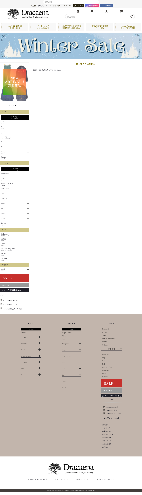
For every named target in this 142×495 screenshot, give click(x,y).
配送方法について (84, 482)
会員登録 (105, 425)
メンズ (30, 323)
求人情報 (105, 447)
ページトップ (54, 5)
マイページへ (106, 428)
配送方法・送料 (107, 434)
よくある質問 (106, 444)
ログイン (67, 5)
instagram (92, 5)
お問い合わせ (106, 437)
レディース (71, 323)
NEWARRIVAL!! (14, 81)
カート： (78, 5)
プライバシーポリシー (105, 482)
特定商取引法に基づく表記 (38, 482)
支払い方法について (63, 482)
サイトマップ (106, 441)
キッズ (111, 323)
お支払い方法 (106, 431)
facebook (107, 5)
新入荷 (33, 5)
